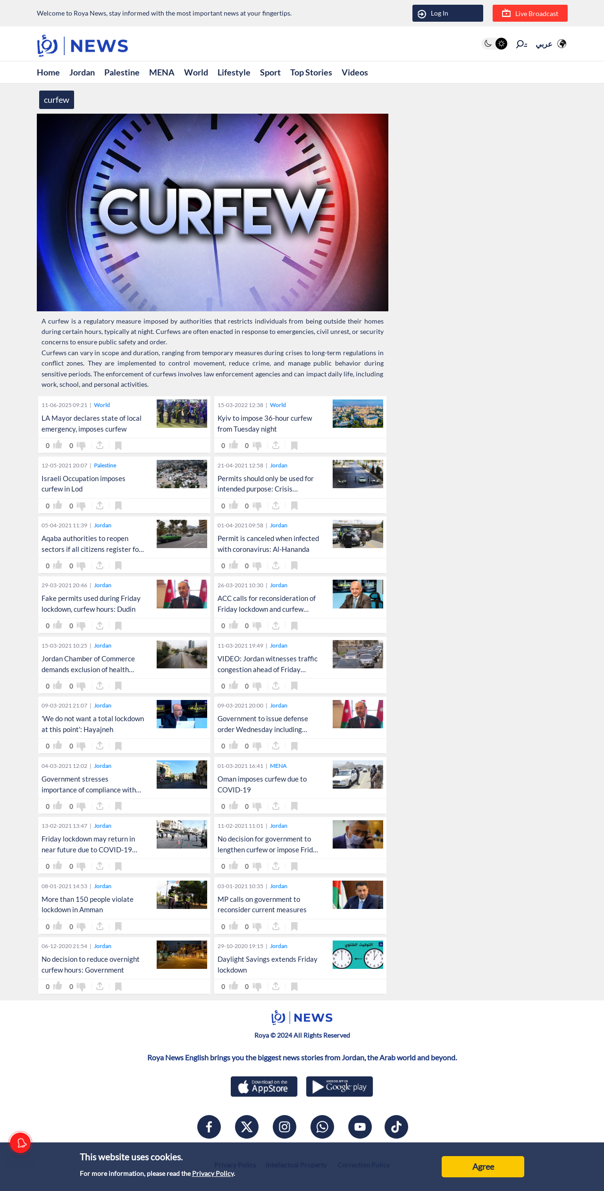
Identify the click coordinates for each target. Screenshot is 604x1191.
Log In (433, 13)
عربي (544, 43)
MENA (162, 72)
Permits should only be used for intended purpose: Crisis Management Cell (266, 489)
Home (48, 72)
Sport (270, 72)
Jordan (82, 72)
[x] (247, 1127)
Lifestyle (234, 72)
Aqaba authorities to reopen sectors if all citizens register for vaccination (92, 549)
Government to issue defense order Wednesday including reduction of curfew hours (263, 729)
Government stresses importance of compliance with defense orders (89, 790)
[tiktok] (396, 1127)
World (196, 72)
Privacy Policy (213, 1173)
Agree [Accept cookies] (483, 1166)
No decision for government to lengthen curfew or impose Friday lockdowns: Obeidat (269, 849)
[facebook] (209, 1127)
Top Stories (311, 72)
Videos (355, 72)
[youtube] (360, 1127)
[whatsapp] (322, 1127)
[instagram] (284, 1127)
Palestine (122, 72)
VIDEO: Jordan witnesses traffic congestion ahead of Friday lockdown (268, 669)
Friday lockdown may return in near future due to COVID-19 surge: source (88, 849)
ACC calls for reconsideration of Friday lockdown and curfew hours (267, 609)
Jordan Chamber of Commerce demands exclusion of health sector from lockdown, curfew (88, 669)
